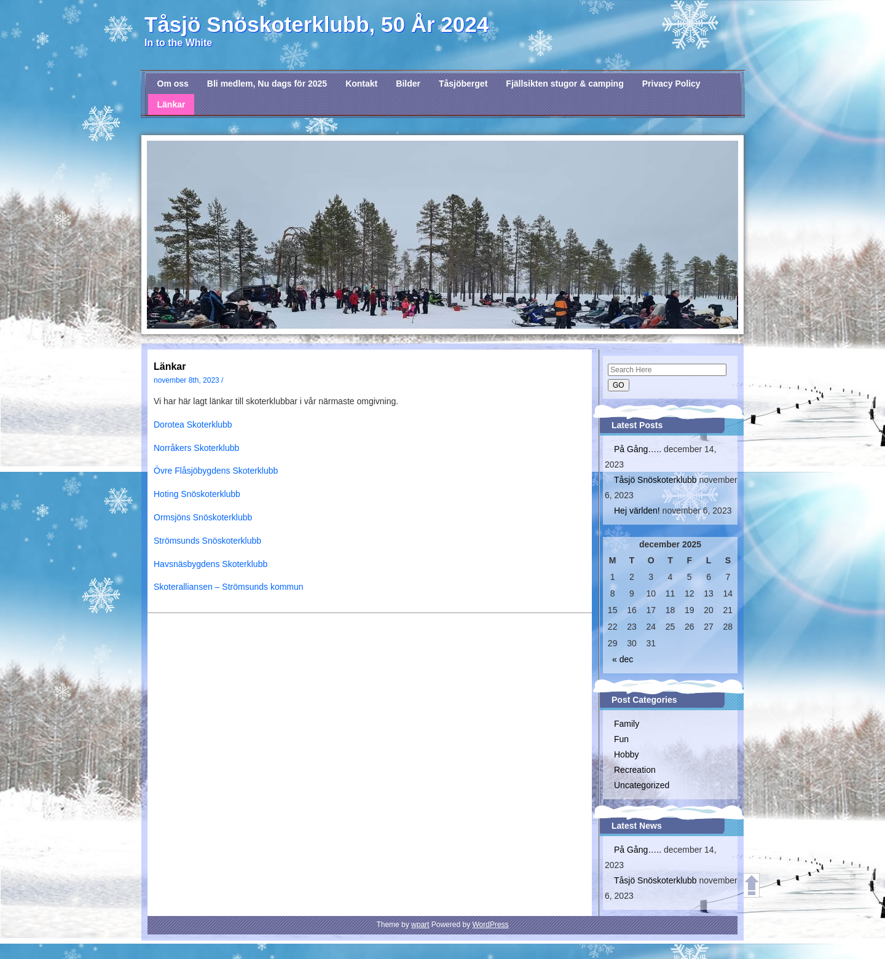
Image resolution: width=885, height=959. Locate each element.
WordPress (490, 924)
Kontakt (361, 83)
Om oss (173, 83)
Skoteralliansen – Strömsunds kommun (229, 587)
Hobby (626, 754)
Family (626, 724)
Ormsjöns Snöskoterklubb (203, 517)
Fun (621, 739)
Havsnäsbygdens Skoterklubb (210, 564)
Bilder (408, 83)
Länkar (171, 104)
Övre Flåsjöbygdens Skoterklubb (216, 471)
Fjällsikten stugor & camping (564, 83)
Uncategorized (641, 785)
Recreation (635, 770)
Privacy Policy (671, 83)
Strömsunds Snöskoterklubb (207, 541)
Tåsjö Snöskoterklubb (655, 480)
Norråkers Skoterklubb (196, 448)
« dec (622, 659)
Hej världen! (637, 510)
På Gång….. (637, 449)
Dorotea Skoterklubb (193, 424)
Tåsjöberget (463, 83)
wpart (420, 924)
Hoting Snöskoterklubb (197, 494)
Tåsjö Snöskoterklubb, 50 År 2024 (316, 24)
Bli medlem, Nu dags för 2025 (267, 83)
